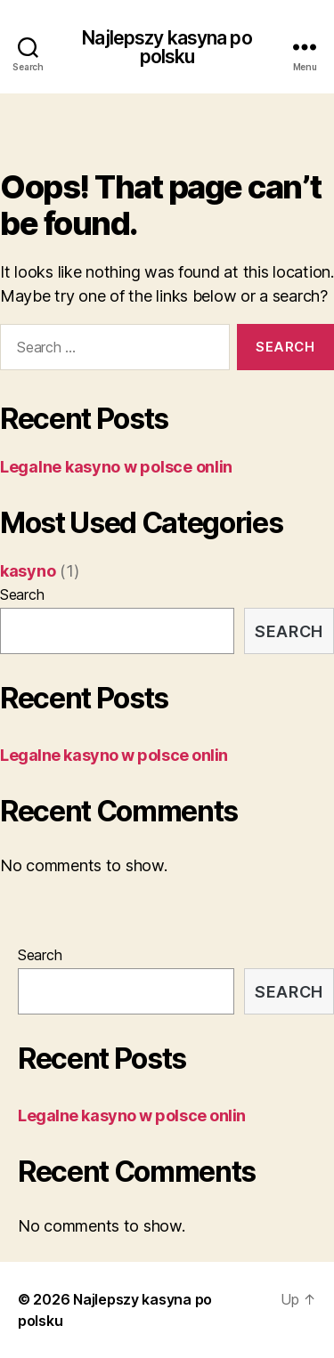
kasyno (27, 571)
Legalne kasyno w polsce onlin (116, 466)
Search (22, 594)
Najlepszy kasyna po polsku (166, 47)
